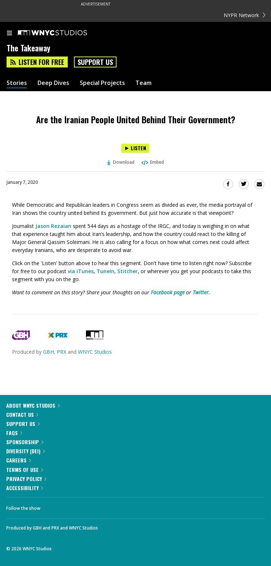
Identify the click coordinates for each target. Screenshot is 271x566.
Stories (17, 83)
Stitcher (127, 271)
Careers (18, 460)
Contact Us (22, 414)
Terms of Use (24, 469)
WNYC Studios (95, 351)
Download (121, 162)
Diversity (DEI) (25, 451)
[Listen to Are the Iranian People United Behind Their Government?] (135, 148)
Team (144, 83)
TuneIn (105, 271)
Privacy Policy (26, 478)
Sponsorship (24, 442)
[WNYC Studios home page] (61, 33)
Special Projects (102, 83)
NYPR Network (245, 15)
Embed (152, 162)
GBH (48, 351)
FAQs (14, 433)
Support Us (95, 62)
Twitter (201, 292)
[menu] (9, 33)
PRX (61, 351)
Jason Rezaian (53, 225)
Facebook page (168, 292)
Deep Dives (53, 83)
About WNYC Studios (33, 405)
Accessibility (24, 488)
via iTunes (81, 271)
